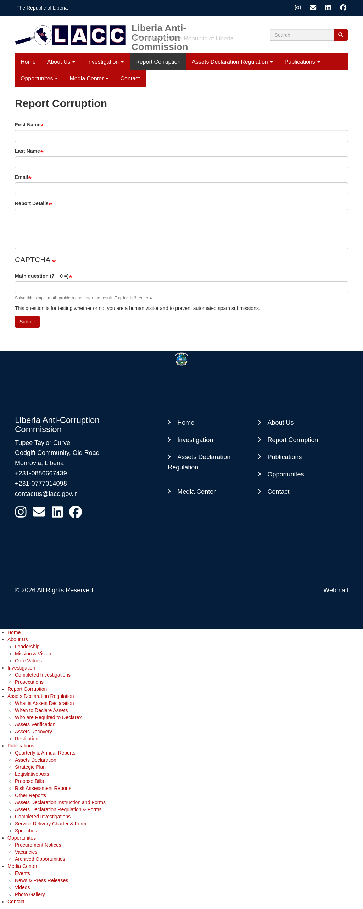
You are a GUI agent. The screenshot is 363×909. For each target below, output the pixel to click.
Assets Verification (35, 724)
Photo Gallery (30, 894)
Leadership (27, 646)
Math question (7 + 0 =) (42, 276)
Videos (22, 887)
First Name (27, 125)
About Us (59, 62)
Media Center (196, 491)
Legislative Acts (32, 774)
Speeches (26, 831)
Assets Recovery (33, 731)
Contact (279, 491)
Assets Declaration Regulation (230, 62)
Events (22, 873)
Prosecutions (29, 682)
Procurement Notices (38, 845)
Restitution (26, 738)
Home (28, 62)
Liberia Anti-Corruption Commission (160, 28)
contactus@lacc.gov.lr (46, 493)
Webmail (335, 590)
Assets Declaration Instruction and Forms (60, 802)
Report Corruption (157, 62)
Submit (27, 321)
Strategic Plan (30, 767)
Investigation (103, 62)
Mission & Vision (33, 653)
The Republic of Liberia (42, 8)
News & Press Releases (41, 880)
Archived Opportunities (40, 859)
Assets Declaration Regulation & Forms (58, 809)
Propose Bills (29, 781)
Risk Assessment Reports (43, 788)
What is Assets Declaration (44, 703)
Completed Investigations (43, 675)
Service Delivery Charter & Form (50, 823)
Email (21, 177)
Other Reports (30, 795)
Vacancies (26, 852)
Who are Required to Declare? (48, 717)
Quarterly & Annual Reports (45, 753)
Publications (300, 62)
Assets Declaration (35, 760)
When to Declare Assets (41, 710)
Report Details (32, 203)
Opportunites (286, 474)
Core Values (28, 661)
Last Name (27, 151)
